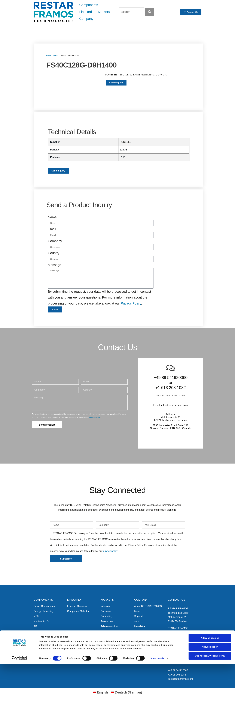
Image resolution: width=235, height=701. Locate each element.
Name (52, 217)
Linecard (85, 12)
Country (53, 253)
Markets (104, 12)
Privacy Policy (131, 303)
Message (54, 265)
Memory (56, 55)
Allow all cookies (210, 674)
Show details (157, 695)
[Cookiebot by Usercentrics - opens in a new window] (19, 695)
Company (86, 19)
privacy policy (94, 417)
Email (52, 229)
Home (48, 55)
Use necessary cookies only (210, 692)
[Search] (149, 12)
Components (88, 5)
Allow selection (210, 683)
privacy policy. (110, 551)
